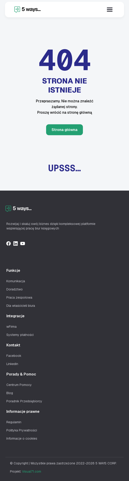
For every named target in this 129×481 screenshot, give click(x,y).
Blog (9, 393)
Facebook (13, 356)
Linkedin (12, 364)
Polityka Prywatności (21, 430)
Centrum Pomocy (19, 385)
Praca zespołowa (19, 297)
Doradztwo (14, 289)
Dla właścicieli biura (20, 306)
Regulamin (13, 422)
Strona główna (64, 129)
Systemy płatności (20, 335)
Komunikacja (15, 281)
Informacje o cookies (21, 438)
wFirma (11, 327)
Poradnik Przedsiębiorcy (24, 401)
